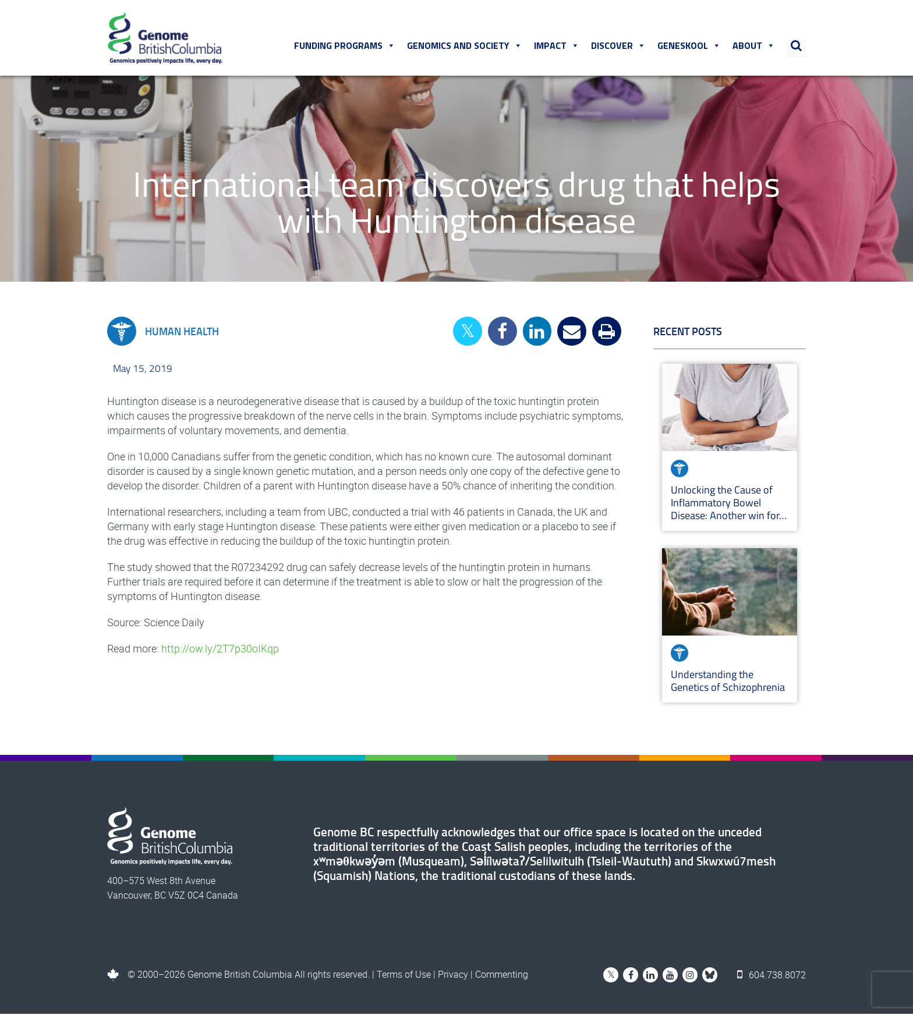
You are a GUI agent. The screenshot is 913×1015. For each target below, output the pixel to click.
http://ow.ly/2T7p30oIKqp (220, 649)
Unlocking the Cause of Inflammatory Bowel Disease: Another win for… (729, 503)
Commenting (501, 975)
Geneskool (689, 46)
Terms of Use (404, 975)
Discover (618, 46)
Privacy (453, 975)
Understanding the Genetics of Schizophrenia (729, 682)
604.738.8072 (771, 975)
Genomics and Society (464, 46)
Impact (556, 46)
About (753, 46)
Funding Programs (344, 46)
